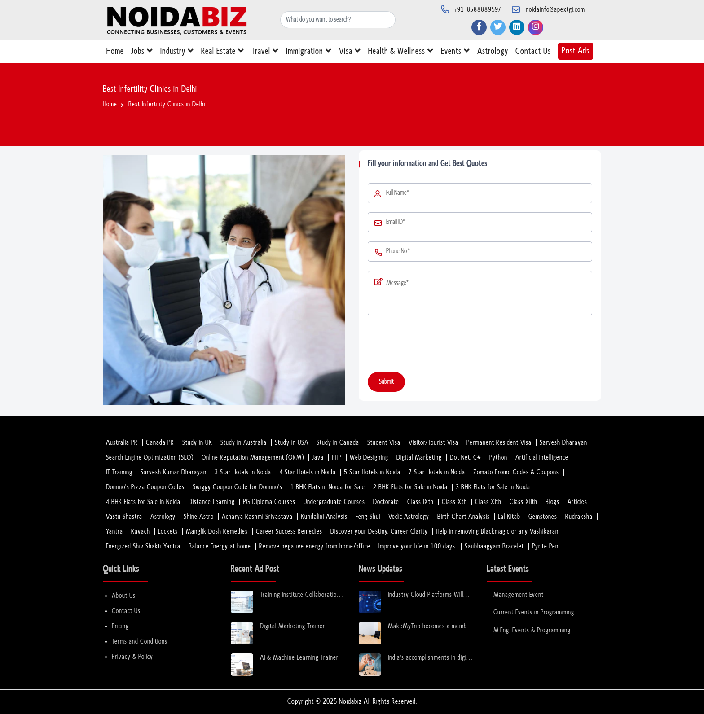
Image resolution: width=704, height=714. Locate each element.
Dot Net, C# (465, 457)
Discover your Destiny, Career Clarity (379, 531)
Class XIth (488, 502)
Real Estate (222, 52)
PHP (337, 457)
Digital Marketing (419, 457)
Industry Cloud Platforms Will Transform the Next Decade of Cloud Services (427, 595)
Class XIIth (523, 502)
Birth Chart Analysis (463, 516)
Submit (386, 381)
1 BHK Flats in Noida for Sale (327, 487)
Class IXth (420, 502)
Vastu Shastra (124, 516)
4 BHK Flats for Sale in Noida (143, 502)
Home (115, 53)
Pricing (120, 626)
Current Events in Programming (533, 612)
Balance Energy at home (220, 546)
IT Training (119, 472)
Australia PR (122, 442)
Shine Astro (199, 516)
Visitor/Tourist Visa (433, 442)
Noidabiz (350, 701)
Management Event (518, 594)
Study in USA (291, 442)
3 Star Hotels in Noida (243, 472)
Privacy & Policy (132, 656)
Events (455, 52)
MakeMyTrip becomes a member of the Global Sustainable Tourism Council (430, 627)
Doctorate (386, 502)
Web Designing (369, 457)
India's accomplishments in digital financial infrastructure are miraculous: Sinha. (430, 658)
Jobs (142, 52)
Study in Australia (243, 442)
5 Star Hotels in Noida (372, 472)
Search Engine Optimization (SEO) (150, 457)
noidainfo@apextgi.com (555, 9)
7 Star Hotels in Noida (437, 472)
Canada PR (160, 442)
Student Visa (383, 442)
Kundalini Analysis (324, 516)
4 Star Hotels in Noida (307, 472)
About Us (124, 595)
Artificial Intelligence (541, 457)
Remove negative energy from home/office (314, 546)
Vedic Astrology (408, 516)
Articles (577, 502)
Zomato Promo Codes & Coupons (516, 472)
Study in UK (197, 442)
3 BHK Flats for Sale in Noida (493, 487)
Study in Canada (338, 442)
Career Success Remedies (289, 531)
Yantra (114, 531)
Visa (350, 52)
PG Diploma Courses (269, 502)
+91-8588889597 (478, 9)
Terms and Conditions (139, 641)
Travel (265, 52)
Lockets (168, 531)
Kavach (140, 531)
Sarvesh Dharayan (563, 442)
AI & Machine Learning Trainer (299, 657)
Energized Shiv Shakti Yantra (143, 546)
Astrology (492, 53)
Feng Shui (368, 516)
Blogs (552, 502)
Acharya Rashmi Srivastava (257, 516)
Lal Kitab (509, 516)
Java (318, 457)
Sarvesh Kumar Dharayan (174, 472)
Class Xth (454, 502)
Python (498, 457)
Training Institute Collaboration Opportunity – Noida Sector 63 (301, 595)
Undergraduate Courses (334, 502)
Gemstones (542, 516)
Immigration (309, 52)
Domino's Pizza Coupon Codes (145, 487)
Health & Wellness (401, 52)
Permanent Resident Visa (499, 442)
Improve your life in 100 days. (417, 546)
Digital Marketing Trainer (292, 626)
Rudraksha (579, 516)
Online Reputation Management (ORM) (253, 457)
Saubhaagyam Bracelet (494, 546)
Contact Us (533, 53)
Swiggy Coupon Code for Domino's (237, 487)
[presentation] (436, 345)
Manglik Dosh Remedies (217, 531)
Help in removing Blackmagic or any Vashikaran (497, 531)
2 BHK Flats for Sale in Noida (410, 487)
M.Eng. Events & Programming (532, 630)
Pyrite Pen (545, 546)
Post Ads (576, 51)
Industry (177, 52)
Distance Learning (212, 502)
